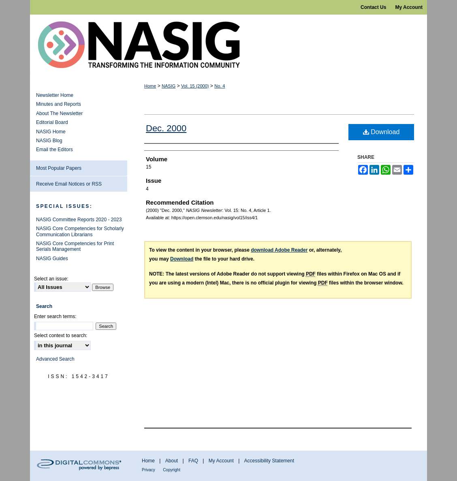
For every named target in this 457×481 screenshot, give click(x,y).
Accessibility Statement (269, 461)
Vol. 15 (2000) (195, 85)
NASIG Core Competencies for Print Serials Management (75, 246)
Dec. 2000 (166, 128)
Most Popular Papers (58, 168)
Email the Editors (54, 149)
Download (381, 131)
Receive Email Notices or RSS (69, 184)
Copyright (171, 470)
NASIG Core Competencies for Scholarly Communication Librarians (80, 231)
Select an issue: (51, 279)
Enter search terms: (55, 316)
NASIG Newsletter (228, 45)
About (171, 461)
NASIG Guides (52, 258)
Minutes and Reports (58, 104)
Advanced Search (55, 359)
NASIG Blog (49, 140)
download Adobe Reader (279, 250)
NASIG (168, 85)
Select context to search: (60, 335)
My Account (221, 461)
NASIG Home (51, 132)
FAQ (193, 461)
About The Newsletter (59, 113)
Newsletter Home (54, 95)
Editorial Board (52, 122)
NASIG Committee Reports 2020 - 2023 (79, 219)
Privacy (148, 470)
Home (150, 85)
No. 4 (219, 85)
